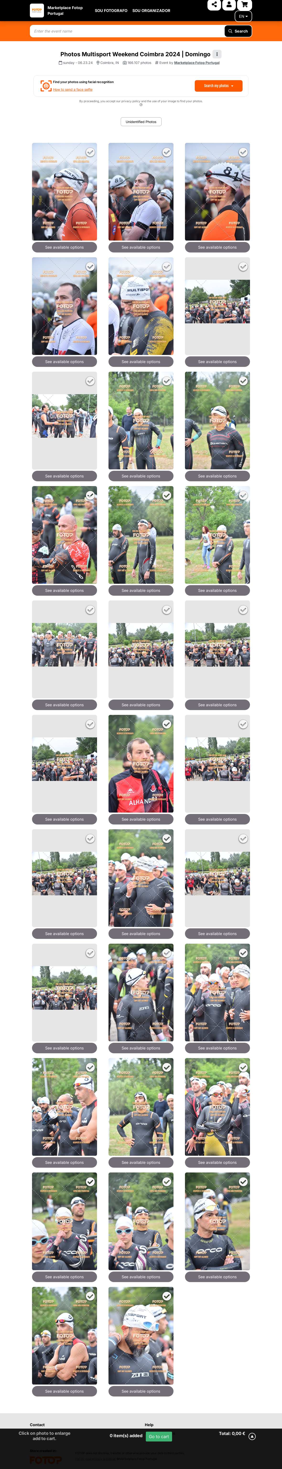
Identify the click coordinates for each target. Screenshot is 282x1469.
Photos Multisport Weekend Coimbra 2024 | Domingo (135, 54)
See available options (64, 247)
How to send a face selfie (72, 89)
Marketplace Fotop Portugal (197, 63)
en (243, 16)
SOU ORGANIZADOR (151, 10)
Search (238, 31)
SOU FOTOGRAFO (111, 10)
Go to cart (159, 1436)
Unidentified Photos (141, 122)
